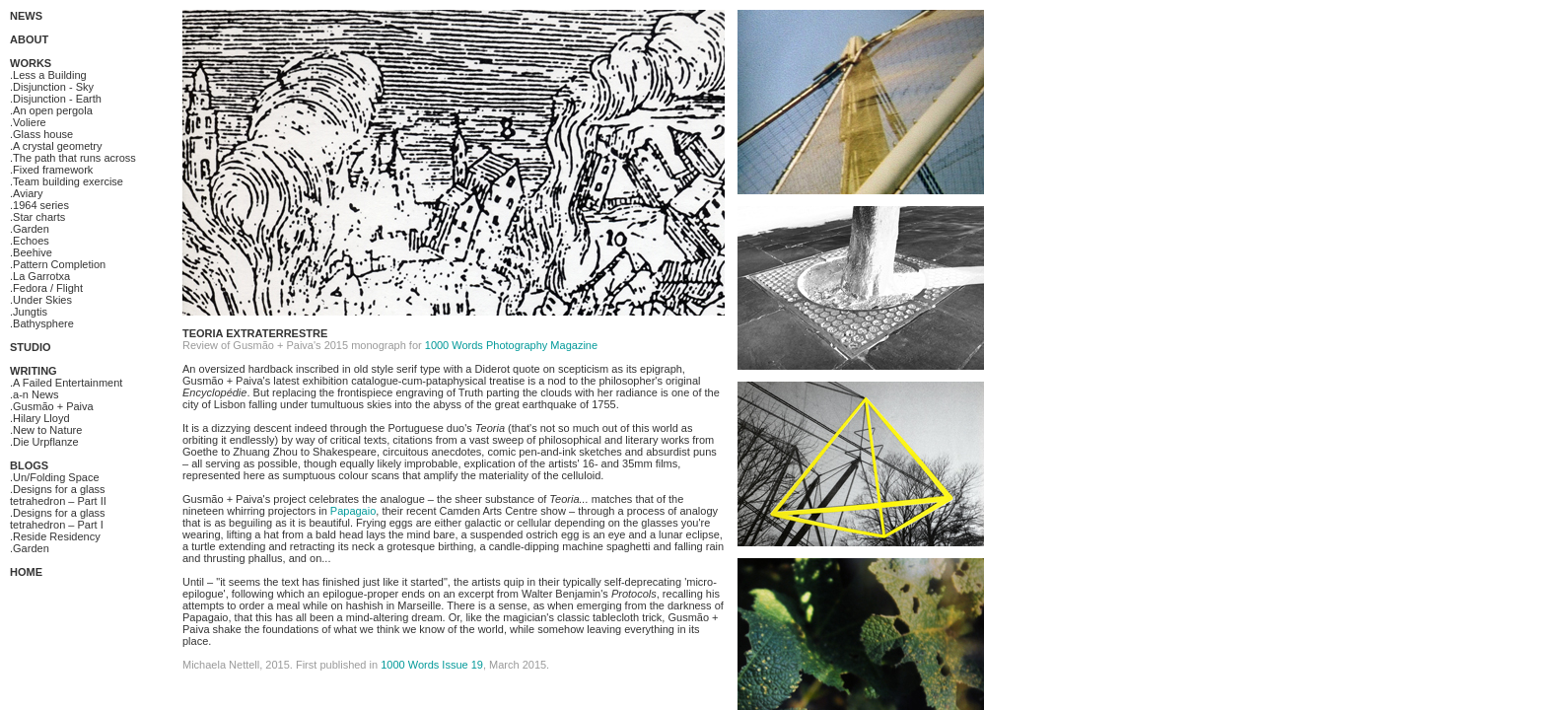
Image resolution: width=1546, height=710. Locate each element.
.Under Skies (41, 300)
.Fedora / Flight (46, 288)
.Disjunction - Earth (56, 99)
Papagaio (353, 511)
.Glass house (41, 134)
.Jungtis (28, 312)
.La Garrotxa (40, 276)
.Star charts (37, 217)
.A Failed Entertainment (66, 383)
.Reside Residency (55, 536)
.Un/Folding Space (55, 477)
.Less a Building (48, 75)
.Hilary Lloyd (40, 418)
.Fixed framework (51, 170)
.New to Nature (46, 430)
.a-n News (34, 394)
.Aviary (26, 193)
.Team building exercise (66, 181)
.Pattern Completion (57, 264)
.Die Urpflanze (44, 442)
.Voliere (28, 122)
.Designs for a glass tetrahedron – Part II (58, 495)
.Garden (29, 229)
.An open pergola (51, 110)
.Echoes (29, 241)
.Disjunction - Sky (52, 87)
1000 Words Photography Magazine (511, 345)
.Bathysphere (42, 323)
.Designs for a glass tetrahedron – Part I (57, 519)
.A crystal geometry (56, 146)
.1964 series (39, 205)
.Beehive (31, 252)
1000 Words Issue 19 (432, 665)
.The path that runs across (73, 158)
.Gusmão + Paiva (52, 406)
